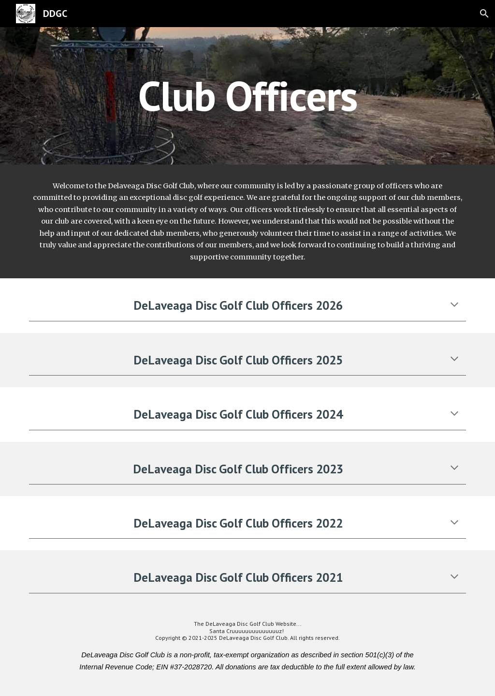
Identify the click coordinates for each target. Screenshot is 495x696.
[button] (483, 13)
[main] (247, 95)
